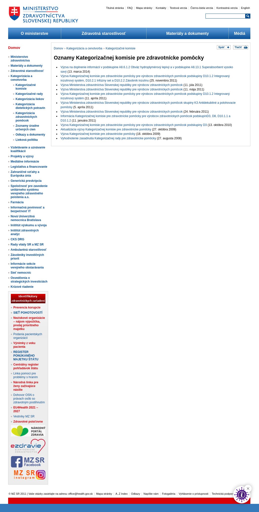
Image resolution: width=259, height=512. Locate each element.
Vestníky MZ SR (24, 416)
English (245, 7)
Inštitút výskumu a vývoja (29, 225)
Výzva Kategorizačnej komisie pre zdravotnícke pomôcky (98, 134)
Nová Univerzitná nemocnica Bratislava (26, 218)
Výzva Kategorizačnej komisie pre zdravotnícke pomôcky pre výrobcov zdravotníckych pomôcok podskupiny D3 (134, 125)
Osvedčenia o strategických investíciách (29, 279)
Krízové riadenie (22, 286)
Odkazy (135, 493)
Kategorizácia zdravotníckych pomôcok (26, 116)
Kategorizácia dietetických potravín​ (30, 106)
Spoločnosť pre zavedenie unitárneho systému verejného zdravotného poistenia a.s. (29, 191)
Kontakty (161, 7)
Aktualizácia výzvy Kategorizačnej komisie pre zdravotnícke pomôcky (106, 129)
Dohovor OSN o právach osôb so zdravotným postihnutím (29, 398)
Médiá (239, 33)
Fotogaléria (168, 493)
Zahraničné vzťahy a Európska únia (25, 173)
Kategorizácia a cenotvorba (21, 78)
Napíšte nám (151, 493)
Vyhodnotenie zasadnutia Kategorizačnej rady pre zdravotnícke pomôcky (108, 138)
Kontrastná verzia (227, 7)
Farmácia (17, 202)
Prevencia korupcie (26, 307)
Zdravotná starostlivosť (104, 33)
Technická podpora (223, 493)
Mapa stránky (144, 7)
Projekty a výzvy (22, 156)
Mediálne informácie (25, 161)
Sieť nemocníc (21, 272)
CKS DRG (17, 239)
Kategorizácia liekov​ (30, 99)
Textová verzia (178, 7)
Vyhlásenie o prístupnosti (193, 493)
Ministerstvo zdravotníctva (20, 58)
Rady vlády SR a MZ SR (27, 244)
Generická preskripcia (26, 181)
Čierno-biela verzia (201, 7)
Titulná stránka (115, 7)
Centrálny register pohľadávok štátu (26, 366)
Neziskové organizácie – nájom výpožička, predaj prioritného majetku (29, 323)
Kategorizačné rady (29, 94)
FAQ (130, 7)
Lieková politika (27, 140)
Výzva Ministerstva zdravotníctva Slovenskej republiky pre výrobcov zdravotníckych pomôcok (122, 85)
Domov (58, 48)
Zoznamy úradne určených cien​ (27, 127)
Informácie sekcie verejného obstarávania (27, 265)
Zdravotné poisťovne (28, 421)
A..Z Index (121, 493)
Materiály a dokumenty (187, 33)
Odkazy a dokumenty (30, 134)
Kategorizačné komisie (26, 86)
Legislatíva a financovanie (29, 166)
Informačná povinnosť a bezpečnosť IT (27, 209)
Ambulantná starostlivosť (29, 249)
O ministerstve (34, 33)
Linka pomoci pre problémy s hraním (25, 375)
